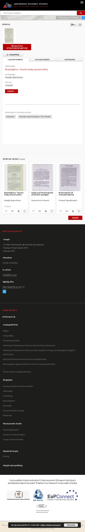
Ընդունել (71, 525)
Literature (10, 116)
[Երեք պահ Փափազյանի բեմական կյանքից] (43, 177)
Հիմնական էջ (8, 317)
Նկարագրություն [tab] (15, 60)
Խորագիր (7, 405)
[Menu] (81, 2)
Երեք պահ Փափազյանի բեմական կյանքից (42, 194)
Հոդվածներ (8, 335)
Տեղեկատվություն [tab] (42, 59)
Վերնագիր (8, 391)
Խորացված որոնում (68, 17)
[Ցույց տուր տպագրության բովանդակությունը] (18, 211)
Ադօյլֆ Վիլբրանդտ (14, 77)
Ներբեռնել (12, 54)
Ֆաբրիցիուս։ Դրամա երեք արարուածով (13, 194)
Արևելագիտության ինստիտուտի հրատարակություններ (29, 364)
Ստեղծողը (8, 396)
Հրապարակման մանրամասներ (18, 386)
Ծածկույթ (7, 415)
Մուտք (6, 456)
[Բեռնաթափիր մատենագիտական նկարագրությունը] (12, 211)
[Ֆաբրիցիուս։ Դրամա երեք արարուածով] (15, 177)
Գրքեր (6, 331)
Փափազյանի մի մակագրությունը (66, 194)
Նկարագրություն (11, 430)
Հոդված (9, 85)
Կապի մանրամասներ (13, 439)
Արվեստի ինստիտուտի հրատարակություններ (24, 359)
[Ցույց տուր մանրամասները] (24, 211)
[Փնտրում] (81, 13)
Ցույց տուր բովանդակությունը (17, 47)
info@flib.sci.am (10, 275)
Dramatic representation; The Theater (35, 116)
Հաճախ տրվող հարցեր (14, 434)
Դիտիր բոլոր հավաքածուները (17, 372)
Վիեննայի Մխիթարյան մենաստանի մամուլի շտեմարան (29, 345)
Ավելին (75, 218)
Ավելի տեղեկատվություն (50, 525)
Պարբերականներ (11, 340)
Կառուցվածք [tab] (69, 59)
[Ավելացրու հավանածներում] (80, 25)
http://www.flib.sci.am (12, 287)
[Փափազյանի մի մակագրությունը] (70, 177)
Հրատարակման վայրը (13, 410)
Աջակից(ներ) (9, 401)
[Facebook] (4, 291)
